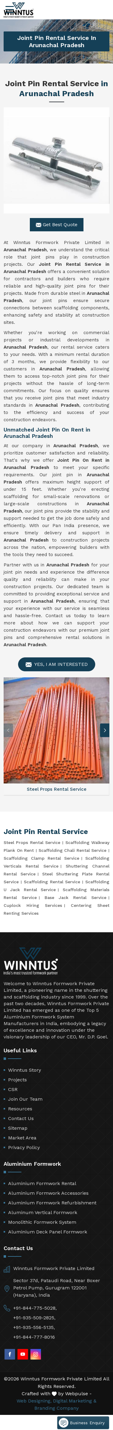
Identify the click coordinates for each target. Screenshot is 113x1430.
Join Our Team (25, 1099)
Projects (17, 1080)
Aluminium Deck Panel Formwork (47, 1232)
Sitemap (17, 1128)
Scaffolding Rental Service (52, 881)
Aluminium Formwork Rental (42, 1183)
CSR (12, 1089)
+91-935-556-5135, (34, 1327)
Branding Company (56, 1408)
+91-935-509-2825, (34, 1318)
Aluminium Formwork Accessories (48, 1193)
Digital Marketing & (74, 1401)
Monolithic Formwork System (42, 1222)
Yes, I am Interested (57, 664)
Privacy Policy (24, 1147)
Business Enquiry (82, 1423)
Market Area (22, 1138)
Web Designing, (34, 1401)
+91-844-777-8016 (34, 1337)
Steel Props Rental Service (32, 842)
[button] (105, 730)
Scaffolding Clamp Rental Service (41, 858)
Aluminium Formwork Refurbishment (52, 1203)
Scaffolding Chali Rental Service (73, 850)
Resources (20, 1109)
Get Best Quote (56, 225)
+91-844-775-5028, (35, 1308)
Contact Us (21, 1118)
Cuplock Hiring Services (33, 905)
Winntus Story (24, 1070)
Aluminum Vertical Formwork (42, 1212)
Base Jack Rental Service (75, 897)
